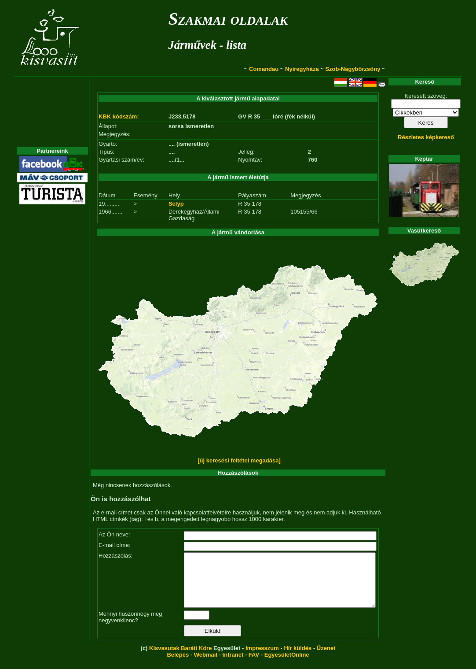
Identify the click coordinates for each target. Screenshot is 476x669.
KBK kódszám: (119, 116)
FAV (254, 665)
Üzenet (326, 658)
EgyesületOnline (286, 665)
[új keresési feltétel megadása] (239, 460)
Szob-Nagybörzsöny (352, 69)
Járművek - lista (207, 45)
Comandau (263, 69)
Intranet (233, 665)
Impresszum (262, 658)
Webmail (205, 665)
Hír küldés (297, 658)
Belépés (178, 665)
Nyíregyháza (302, 69)
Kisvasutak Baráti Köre (180, 658)
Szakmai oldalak (228, 19)
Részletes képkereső (426, 137)
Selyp (176, 203)
